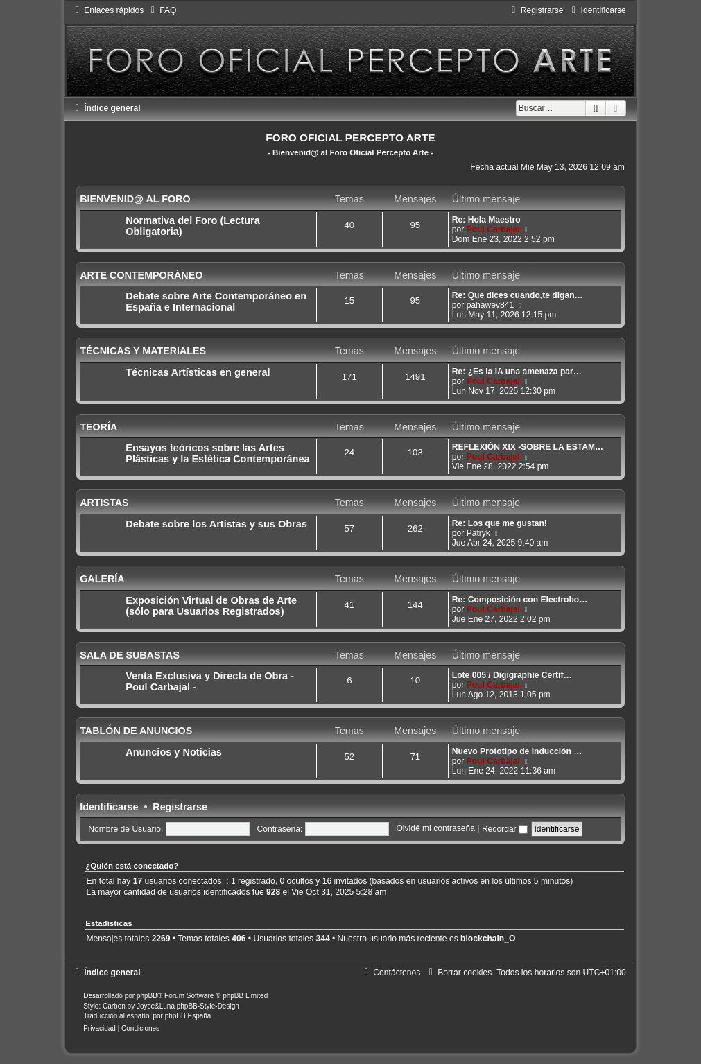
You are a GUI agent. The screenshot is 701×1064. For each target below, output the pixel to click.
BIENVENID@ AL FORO (135, 198)
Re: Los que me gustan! (499, 523)
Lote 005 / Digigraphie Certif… (512, 675)
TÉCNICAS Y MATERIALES (143, 350)
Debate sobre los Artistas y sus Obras (216, 524)
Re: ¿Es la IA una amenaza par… (517, 371)
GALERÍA (102, 578)
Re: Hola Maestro (486, 220)
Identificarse (109, 806)
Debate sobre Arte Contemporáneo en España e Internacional (216, 301)
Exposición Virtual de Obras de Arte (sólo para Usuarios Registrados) (211, 606)
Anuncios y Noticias (174, 752)
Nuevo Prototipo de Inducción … (517, 751)
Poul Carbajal (493, 229)
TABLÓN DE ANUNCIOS (136, 730)
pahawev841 (490, 305)
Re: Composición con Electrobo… (520, 599)
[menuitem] (161, 10)
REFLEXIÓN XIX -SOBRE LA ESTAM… (527, 447)
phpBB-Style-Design (208, 1006)
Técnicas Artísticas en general (198, 372)
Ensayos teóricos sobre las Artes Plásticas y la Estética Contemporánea (217, 453)
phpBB (147, 996)
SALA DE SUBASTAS (130, 655)
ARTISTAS (104, 502)
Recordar (505, 829)
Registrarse (180, 806)
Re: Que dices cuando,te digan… (517, 295)
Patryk (478, 533)
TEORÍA (98, 427)
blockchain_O (487, 938)
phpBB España (188, 1016)
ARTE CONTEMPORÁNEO (141, 275)
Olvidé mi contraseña (435, 829)
